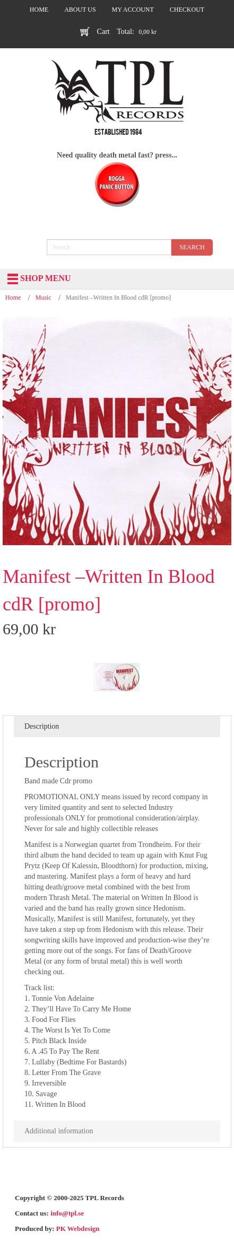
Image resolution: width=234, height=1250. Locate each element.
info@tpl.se (67, 1213)
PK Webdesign (78, 1228)
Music (43, 297)
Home (13, 297)
